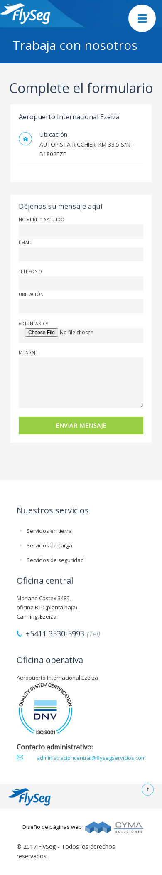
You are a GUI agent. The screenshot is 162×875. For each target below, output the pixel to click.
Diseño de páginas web (52, 827)
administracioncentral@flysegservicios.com (91, 758)
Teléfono (30, 271)
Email (25, 242)
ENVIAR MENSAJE (81, 425)
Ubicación (31, 294)
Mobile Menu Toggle (142, 18)
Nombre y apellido (42, 219)
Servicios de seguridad (55, 560)
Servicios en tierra (49, 531)
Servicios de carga (49, 545)
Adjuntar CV (33, 323)
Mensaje (28, 352)
